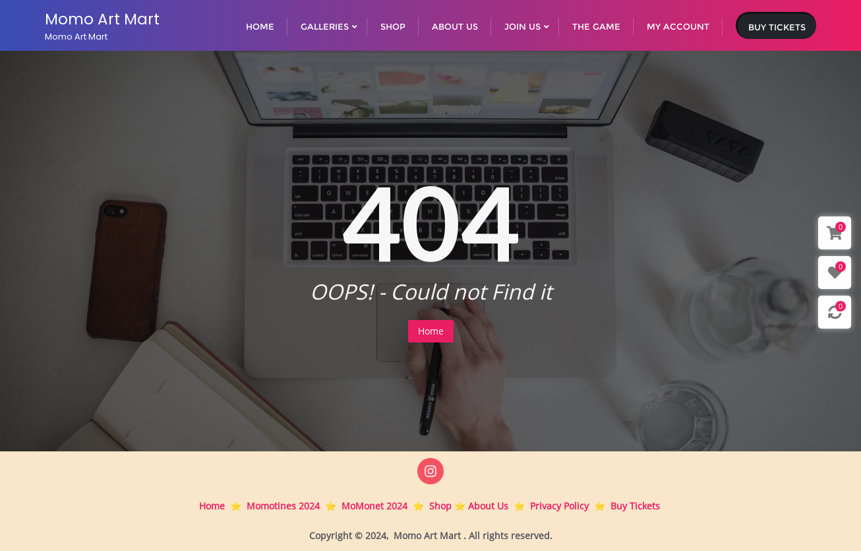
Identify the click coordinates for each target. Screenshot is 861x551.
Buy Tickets (777, 27)
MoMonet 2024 (374, 506)
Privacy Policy (559, 506)
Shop (440, 506)
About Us (488, 506)
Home (431, 331)
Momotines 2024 (283, 506)
